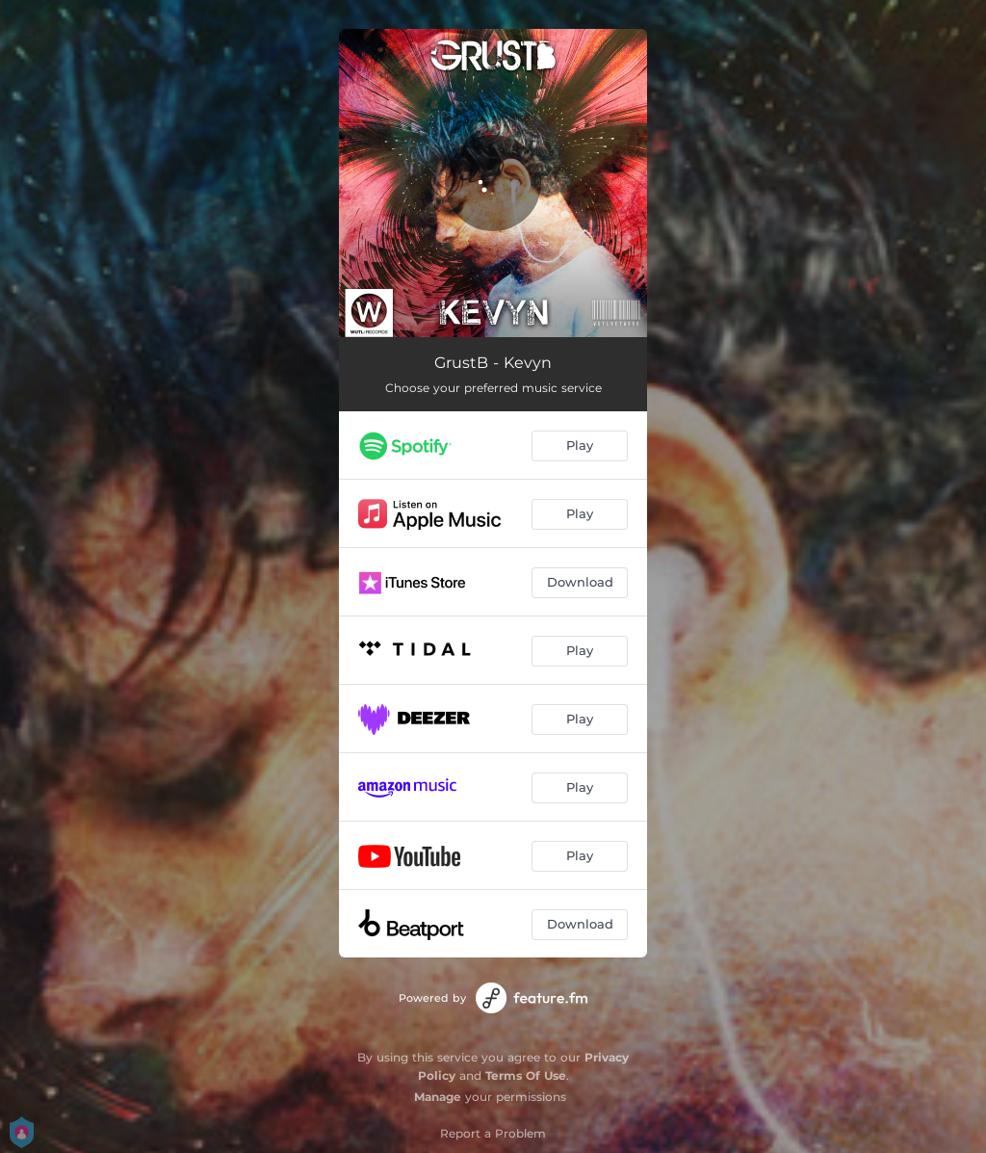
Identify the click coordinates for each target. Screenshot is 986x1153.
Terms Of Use (525, 1075)
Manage (437, 1096)
